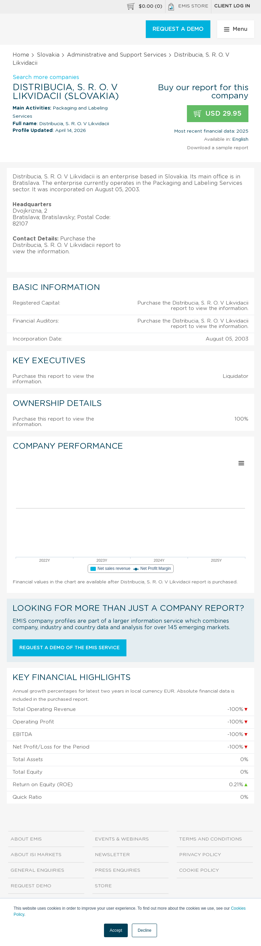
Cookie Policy (199, 870)
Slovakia (48, 55)
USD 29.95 (218, 113)
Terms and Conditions (210, 839)
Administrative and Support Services (117, 55)
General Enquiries (37, 870)
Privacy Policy (200, 854)
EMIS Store (188, 7)
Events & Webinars (122, 839)
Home (21, 55)
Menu (235, 29)
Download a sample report (217, 148)
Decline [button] (144, 930)
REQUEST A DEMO (178, 29)
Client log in (232, 6)
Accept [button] (116, 930)
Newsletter (112, 854)
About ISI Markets (36, 854)
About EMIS (26, 839)
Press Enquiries (117, 870)
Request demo (31, 886)
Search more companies (46, 77)
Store (103, 886)
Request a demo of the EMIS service (69, 647)
